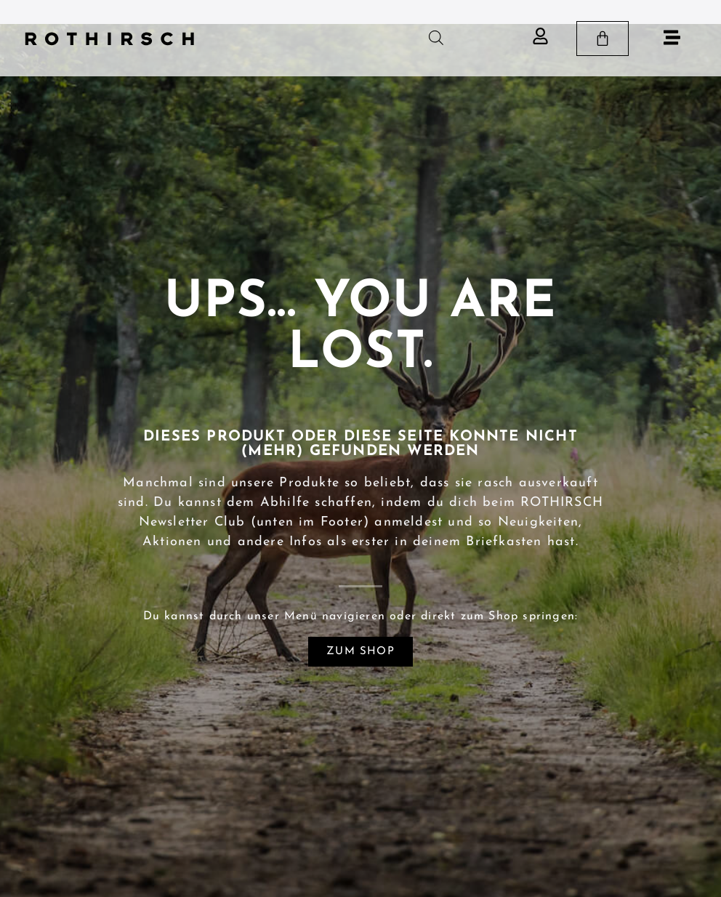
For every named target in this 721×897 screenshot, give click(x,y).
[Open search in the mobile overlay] (436, 38)
